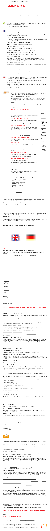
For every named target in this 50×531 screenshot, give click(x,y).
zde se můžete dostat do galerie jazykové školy (12, 330)
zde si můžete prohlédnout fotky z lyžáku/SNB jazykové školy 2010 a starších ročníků (19, 328)
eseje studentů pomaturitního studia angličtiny (32, 322)
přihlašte (29, 468)
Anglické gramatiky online (25, 135)
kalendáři (14, 499)
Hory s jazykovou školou (32, 416)
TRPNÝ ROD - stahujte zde (28, 144)
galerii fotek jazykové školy (31, 334)
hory (19, 356)
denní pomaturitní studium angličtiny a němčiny (25, 228)
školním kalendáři (27, 458)
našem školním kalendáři (19, 453)
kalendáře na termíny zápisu (40, 460)
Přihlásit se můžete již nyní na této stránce (36, 105)
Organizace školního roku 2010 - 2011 (18, 177)
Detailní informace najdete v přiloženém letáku (15, 24)
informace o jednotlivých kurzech (40, 261)
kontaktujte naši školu (18, 348)
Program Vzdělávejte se (6, 286)
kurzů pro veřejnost (18, 458)
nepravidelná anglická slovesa (18, 34)
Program (8, 369)
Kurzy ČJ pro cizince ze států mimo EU (34, 441)
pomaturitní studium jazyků (34, 168)
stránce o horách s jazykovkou (22, 105)
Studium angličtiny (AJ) (18, 229)
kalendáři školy (18, 129)
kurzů (16, 219)
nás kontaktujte (24, 460)
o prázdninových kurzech (30, 115)
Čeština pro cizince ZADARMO (6, 282)
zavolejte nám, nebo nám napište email (27, 520)
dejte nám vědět (28, 485)
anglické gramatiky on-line (27, 71)
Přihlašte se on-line (34, 481)
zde (33, 507)
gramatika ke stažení (18, 133)
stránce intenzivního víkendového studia (33, 80)
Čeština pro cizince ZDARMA (9, 368)
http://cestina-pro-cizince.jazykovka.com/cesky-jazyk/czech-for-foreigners (26, 54)
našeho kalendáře (30, 475)
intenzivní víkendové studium (19, 77)
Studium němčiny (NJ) (32, 229)
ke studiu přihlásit (13, 467)
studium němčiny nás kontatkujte (15, 468)
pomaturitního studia (24, 219)
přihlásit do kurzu (16, 459)
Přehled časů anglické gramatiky (44, 149)
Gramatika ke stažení (33, 94)
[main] (17, 6)
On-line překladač (7, 373)
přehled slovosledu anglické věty (33, 92)
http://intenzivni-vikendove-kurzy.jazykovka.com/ (36, 346)
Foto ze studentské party (6, 297)
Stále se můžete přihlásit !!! (39, 228)
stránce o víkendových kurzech (22, 65)
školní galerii (17, 505)
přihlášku (20, 220)
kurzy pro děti (14, 169)
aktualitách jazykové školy (11, 71)
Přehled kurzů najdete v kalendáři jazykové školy (22, 200)
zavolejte (44, 481)
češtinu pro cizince (25, 504)
